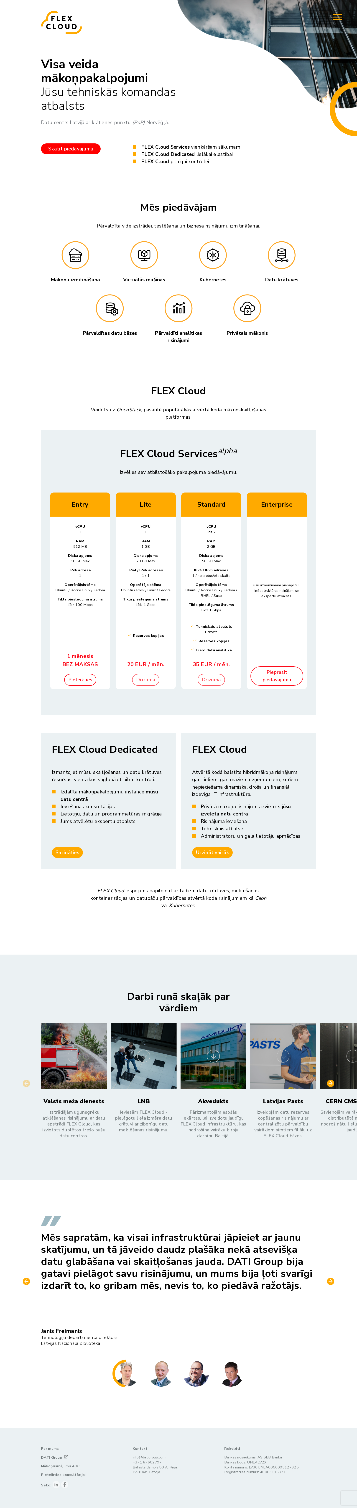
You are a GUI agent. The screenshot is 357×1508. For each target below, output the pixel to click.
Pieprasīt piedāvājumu (277, 676)
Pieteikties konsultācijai (63, 1475)
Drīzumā (145, 679)
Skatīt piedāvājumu (70, 148)
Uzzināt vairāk (212, 852)
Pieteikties (80, 679)
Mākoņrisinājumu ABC (60, 1466)
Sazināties (67, 852)
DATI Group (51, 1457)
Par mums (50, 1448)
